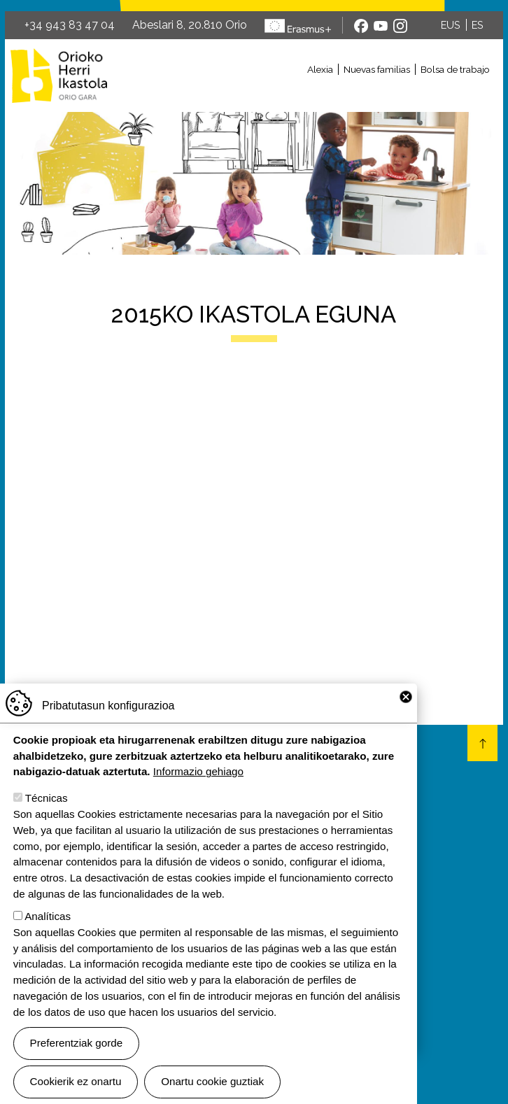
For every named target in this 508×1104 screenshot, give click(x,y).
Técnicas (46, 798)
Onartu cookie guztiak (212, 1081)
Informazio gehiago (198, 771)
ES (478, 25)
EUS (450, 25)
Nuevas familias (377, 69)
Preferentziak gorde (76, 1043)
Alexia (320, 69)
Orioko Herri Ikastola (58, 75)
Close (405, 696)
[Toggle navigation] (307, 93)
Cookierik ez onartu (76, 1081)
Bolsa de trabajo (455, 69)
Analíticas (47, 916)
